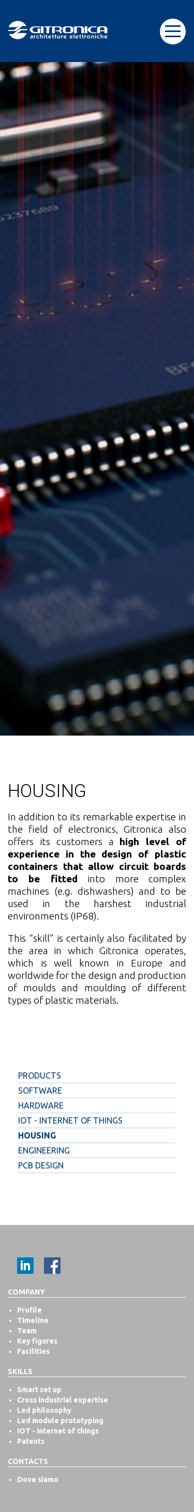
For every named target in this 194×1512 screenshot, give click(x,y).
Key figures (37, 1341)
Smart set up (39, 1389)
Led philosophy (44, 1410)
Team (27, 1331)
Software (40, 1090)
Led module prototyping (60, 1420)
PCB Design (41, 1165)
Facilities (33, 1351)
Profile (29, 1310)
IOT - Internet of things (70, 1120)
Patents (30, 1441)
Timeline (33, 1320)
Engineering (44, 1150)
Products (39, 1075)
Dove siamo (37, 1479)
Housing (37, 1135)
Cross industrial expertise (62, 1400)
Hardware (41, 1105)
